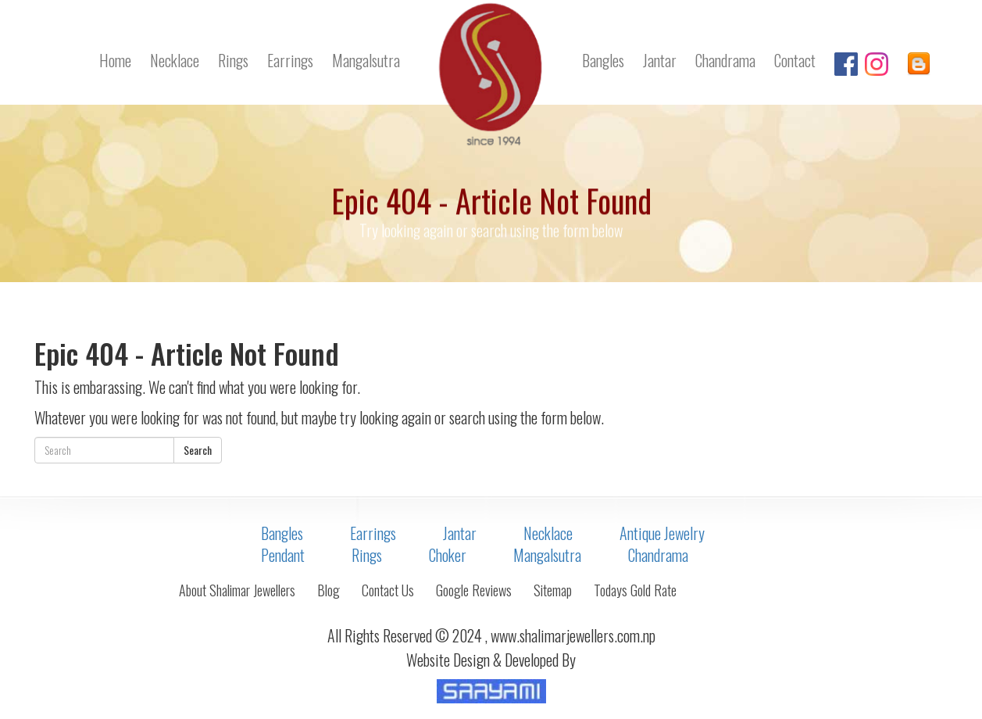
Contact (795, 60)
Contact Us (388, 590)
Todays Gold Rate (635, 590)
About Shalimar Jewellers (237, 590)
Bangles (603, 60)
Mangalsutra (366, 60)
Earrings (290, 60)
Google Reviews (474, 590)
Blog (328, 590)
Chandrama (725, 60)
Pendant (283, 555)
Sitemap (553, 590)
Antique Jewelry (662, 533)
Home (115, 60)
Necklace (174, 60)
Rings (233, 60)
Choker (447, 555)
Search (198, 450)
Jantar (660, 60)
